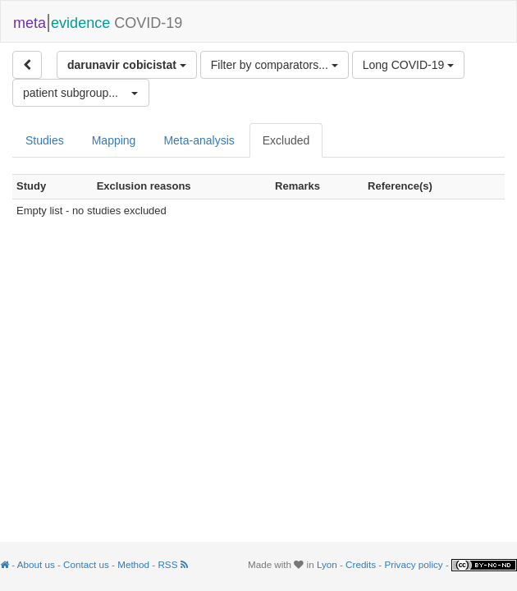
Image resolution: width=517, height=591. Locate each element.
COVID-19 (97, 21)
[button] (80, 93)
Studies (44, 140)
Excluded (286, 140)
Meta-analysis (198, 140)
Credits (360, 564)
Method (133, 564)
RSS (172, 564)
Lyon (327, 564)
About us (36, 564)
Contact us (86, 564)
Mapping (114, 140)
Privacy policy (413, 564)
